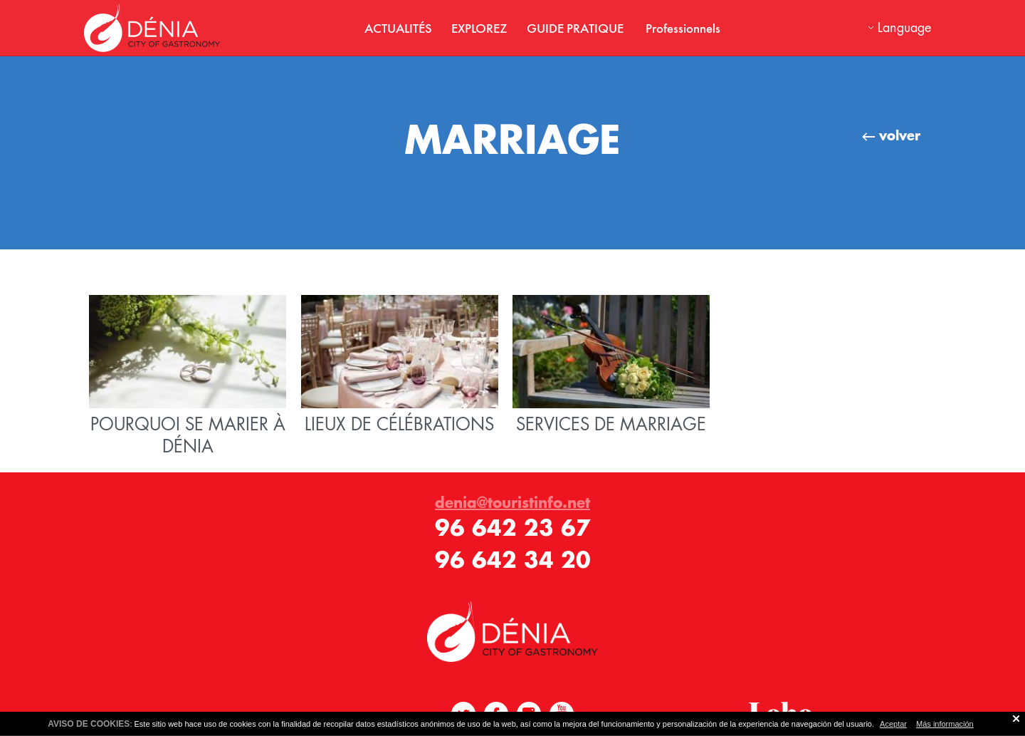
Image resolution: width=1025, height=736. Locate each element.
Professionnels (683, 27)
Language (904, 27)
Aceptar (893, 724)
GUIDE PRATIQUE (576, 27)
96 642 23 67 (513, 527)
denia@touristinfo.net (512, 502)
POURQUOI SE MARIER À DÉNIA (187, 376)
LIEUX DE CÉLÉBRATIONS (399, 365)
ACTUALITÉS (398, 27)
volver (891, 135)
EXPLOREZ (479, 27)
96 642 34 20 (513, 560)
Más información (945, 724)
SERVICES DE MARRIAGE (611, 365)
